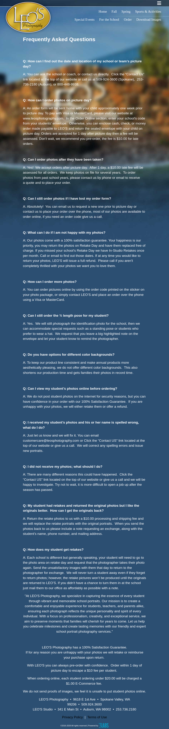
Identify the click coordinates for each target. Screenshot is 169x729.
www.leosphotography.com (43, 118)
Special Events (85, 19)
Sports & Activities (148, 11)
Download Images (148, 19)
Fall (114, 11)
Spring (126, 11)
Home (103, 11)
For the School (109, 19)
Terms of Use (97, 717)
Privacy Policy (72, 717)
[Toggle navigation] (159, 3)
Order (128, 19)
